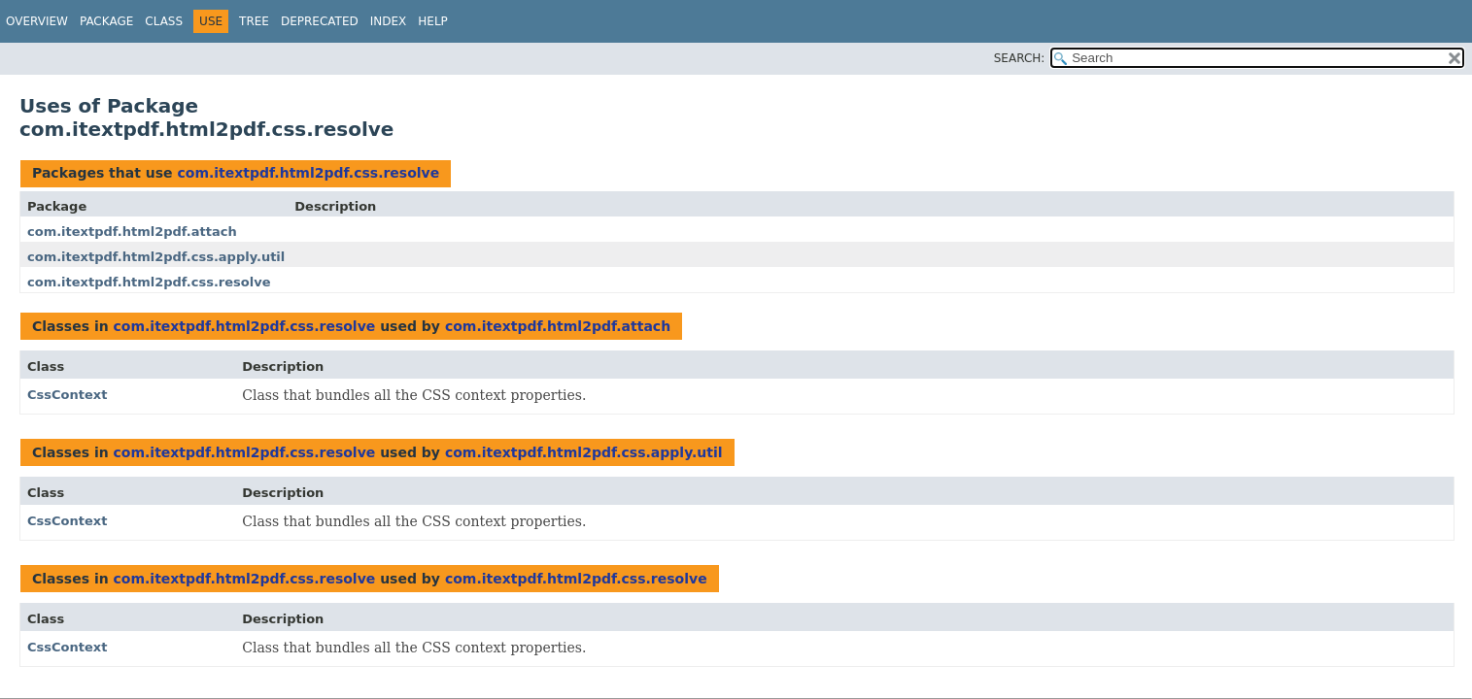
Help (433, 21)
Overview (37, 21)
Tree (254, 21)
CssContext (67, 394)
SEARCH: (1019, 58)
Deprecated (320, 21)
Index (388, 21)
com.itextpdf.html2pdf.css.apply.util (156, 257)
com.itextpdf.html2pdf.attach (132, 231)
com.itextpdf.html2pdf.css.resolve (308, 173)
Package (106, 21)
